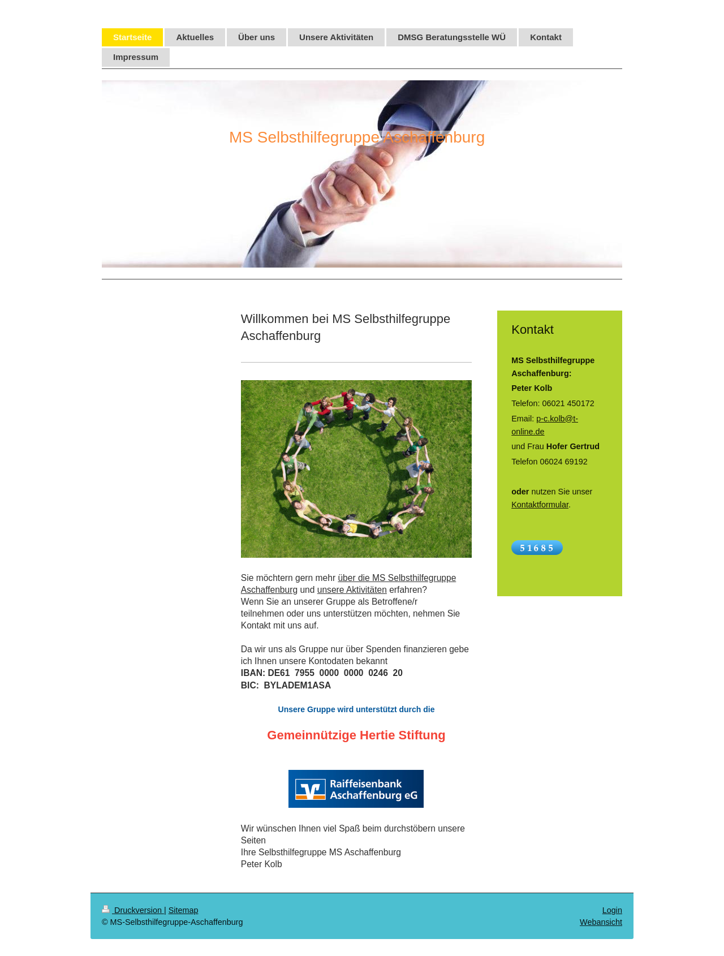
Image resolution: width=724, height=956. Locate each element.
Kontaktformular (539, 504)
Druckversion (133, 910)
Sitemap (184, 910)
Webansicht (601, 922)
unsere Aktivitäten (352, 590)
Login (612, 910)
